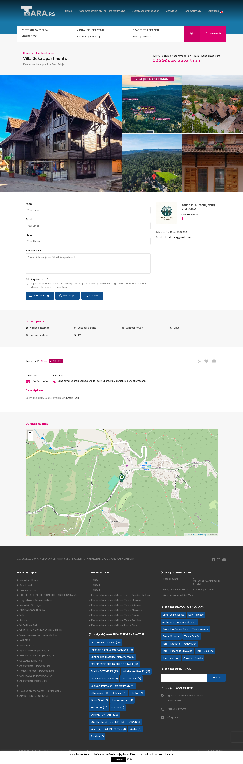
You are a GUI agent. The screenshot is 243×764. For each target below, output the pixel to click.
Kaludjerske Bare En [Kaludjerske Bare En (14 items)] (136, 671)
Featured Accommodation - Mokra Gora (114, 625)
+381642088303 (177, 232)
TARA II (95, 585)
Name (29, 203)
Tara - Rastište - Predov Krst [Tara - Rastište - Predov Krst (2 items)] (179, 643)
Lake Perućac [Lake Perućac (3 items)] (131, 678)
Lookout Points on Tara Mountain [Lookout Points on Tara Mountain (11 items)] (112, 685)
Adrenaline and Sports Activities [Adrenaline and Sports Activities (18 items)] (112, 649)
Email (29, 219)
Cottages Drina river (31, 660)
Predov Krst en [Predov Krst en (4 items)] (122, 700)
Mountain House (44, 53)
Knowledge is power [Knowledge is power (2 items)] (104, 678)
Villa (21, 615)
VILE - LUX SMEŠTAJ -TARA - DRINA (41, 630)
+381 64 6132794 (176, 709)
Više (130, 759)
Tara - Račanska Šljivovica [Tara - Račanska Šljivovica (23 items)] (177, 650)
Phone (29, 235)
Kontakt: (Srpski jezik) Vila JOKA (198, 207)
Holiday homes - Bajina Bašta (36, 655)
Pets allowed (170, 578)
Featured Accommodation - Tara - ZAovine (116, 605)
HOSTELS (25, 640)
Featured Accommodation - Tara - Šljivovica (116, 610)
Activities (171, 10)
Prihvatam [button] (119, 759)
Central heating (39, 335)
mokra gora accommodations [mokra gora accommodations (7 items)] (179, 622)
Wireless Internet (39, 327)
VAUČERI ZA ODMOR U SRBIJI (206, 582)
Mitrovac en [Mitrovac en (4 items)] (99, 693)
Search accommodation (145, 10)
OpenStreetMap (199, 535)
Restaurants (26, 645)
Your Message (34, 250)
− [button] (30, 438)
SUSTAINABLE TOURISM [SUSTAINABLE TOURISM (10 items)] (107, 722)
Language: (215, 11)
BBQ (176, 327)
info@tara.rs (174, 717)
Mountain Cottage (30, 605)
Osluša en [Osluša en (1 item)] (119, 693)
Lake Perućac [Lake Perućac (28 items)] (196, 614)
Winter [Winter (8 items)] (135, 729)
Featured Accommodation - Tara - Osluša (115, 615)
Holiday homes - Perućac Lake (36, 670)
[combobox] (100, 37)
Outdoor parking (87, 327)
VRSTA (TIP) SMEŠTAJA (91, 30)
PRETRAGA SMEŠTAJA (34, 30)
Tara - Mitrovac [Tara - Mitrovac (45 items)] (171, 636)
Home (68, 10)
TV (79, 335)
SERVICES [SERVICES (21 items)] (99, 707)
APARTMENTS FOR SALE (33, 695)
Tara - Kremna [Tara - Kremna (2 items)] (200, 629)
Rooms (23, 620)
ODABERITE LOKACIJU (146, 30)
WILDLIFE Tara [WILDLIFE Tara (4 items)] (115, 729)
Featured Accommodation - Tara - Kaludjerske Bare (121, 595)
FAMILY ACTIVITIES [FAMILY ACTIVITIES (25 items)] (105, 671)
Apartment (25, 585)
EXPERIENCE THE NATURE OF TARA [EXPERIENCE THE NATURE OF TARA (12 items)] (114, 664)
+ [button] (30, 433)
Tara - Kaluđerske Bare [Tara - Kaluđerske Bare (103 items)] (175, 629)
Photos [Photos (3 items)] (136, 693)
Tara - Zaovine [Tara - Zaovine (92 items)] (170, 658)
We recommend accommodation (38, 635)
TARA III (95, 590)
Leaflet (187, 535)
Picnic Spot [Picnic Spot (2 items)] (99, 700)
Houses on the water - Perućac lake (40, 690)
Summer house (134, 327)
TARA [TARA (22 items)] (134, 722)
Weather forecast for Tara (178, 595)
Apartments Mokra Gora (33, 680)
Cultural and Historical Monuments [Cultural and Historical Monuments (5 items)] (113, 656)
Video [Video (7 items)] (96, 729)
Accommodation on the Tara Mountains (102, 10)
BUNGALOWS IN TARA (32, 610)
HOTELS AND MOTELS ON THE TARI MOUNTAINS (48, 595)
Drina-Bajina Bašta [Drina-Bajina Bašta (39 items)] (173, 614)
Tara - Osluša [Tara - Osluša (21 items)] (191, 636)
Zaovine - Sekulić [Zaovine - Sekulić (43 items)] (193, 658)
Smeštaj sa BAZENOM (175, 589)
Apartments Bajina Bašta (34, 650)
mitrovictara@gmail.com (177, 237)
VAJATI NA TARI (28, 625)
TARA (94, 580)
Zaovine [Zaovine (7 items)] (97, 736)
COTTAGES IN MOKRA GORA (35, 675)
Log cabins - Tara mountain (35, 600)
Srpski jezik (72, 397)
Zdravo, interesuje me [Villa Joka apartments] (88, 263)
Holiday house (27, 590)
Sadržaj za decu (204, 589)
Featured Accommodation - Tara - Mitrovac (116, 600)
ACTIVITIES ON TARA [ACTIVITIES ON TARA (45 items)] (106, 642)
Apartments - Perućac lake (34, 665)
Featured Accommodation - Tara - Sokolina (116, 620)
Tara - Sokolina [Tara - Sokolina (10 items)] (205, 650)
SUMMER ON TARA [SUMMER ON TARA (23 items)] (104, 714)
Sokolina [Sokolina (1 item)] (117, 707)
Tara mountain (192, 10)
